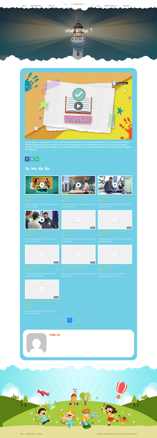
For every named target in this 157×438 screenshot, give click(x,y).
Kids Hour (30, 154)
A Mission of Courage (106, 266)
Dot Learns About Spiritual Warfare (111, 197)
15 (93, 319)
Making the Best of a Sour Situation (74, 197)
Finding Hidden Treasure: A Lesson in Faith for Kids (41, 302)
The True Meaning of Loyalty (35, 266)
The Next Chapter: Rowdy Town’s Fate (112, 231)
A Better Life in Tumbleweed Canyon (75, 266)
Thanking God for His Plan (35, 197)
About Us (39, 434)
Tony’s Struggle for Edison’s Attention (39, 231)
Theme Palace (133, 434)
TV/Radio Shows (30, 434)
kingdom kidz (54, 334)
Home (21, 434)
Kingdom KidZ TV (78, 4)
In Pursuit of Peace (68, 231)
